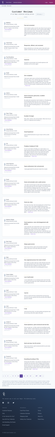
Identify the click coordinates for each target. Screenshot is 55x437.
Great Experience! (28, 131)
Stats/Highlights (8, 29)
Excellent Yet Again (29, 116)
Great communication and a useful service (35, 182)
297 (37, 376)
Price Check (8, 2)
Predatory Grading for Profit (31, 146)
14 (30, 376)
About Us (40, 416)
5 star (25, 308)
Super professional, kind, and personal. (34, 166)
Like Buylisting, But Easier (9, 422)
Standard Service (7, 298)
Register (51, 2)
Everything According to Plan (31, 359)
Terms (39, 410)
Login (46, 2)
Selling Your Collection (25, 419)
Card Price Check (24, 410)
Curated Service (7, 31)
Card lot (26, 293)
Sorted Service (7, 121)
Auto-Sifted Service (7, 65)
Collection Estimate (17, 2)
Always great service (29, 244)
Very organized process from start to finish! (35, 260)
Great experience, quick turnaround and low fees (36, 324)
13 (27, 376)
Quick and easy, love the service (32, 343)
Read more (27, 85)
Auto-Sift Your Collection (8, 419)
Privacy (40, 413)
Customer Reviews (6, 6)
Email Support (6, 425)
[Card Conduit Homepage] (3, 2)
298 (40, 376)
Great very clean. (28, 202)
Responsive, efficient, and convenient (33, 45)
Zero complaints (28, 75)
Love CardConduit (28, 277)
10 (18, 376)
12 (24, 376)
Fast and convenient (29, 25)
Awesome (26, 59)
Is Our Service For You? (8, 416)
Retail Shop (41, 419)
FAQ (3, 413)
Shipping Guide (24, 416)
